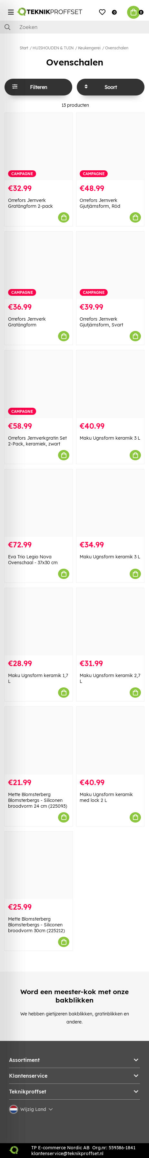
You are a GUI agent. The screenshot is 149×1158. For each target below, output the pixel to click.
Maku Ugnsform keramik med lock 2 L (106, 797)
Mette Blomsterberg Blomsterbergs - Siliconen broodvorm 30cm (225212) (36, 924)
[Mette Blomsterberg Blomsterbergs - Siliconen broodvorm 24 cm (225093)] (38, 740)
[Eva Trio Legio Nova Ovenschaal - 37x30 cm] (38, 503)
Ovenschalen (116, 47)
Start (24, 47)
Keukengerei (89, 47)
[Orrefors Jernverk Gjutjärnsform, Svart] (110, 265)
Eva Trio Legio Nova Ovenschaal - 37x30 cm (33, 559)
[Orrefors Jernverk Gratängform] (38, 265)
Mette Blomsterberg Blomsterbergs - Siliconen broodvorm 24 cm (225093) (37, 800)
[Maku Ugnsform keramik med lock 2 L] (110, 740)
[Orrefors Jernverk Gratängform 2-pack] (38, 146)
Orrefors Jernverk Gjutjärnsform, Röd (100, 203)
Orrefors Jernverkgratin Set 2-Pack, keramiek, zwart (37, 441)
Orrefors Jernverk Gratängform (27, 322)
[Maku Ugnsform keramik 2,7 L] (110, 621)
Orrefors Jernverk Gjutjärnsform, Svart (101, 322)
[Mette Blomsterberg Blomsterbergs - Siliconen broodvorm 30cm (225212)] (38, 865)
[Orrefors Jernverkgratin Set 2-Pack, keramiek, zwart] (38, 384)
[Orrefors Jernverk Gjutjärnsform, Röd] (110, 146)
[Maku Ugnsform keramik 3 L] (110, 384)
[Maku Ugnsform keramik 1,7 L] (38, 621)
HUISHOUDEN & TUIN (53, 47)
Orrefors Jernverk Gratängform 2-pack (30, 203)
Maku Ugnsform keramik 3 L (110, 438)
